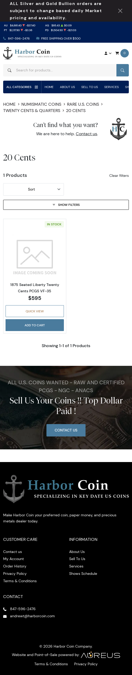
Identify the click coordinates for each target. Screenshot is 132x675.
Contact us (86, 133)
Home (49, 87)
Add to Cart (35, 325)
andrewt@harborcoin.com (32, 616)
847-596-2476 (19, 38)
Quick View (35, 311)
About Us (67, 87)
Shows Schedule (83, 573)
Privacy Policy (15, 573)
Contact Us (66, 430)
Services (111, 87)
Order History (14, 566)
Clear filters (119, 175)
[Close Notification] (120, 11)
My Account (13, 558)
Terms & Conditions (20, 581)
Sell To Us (89, 87)
